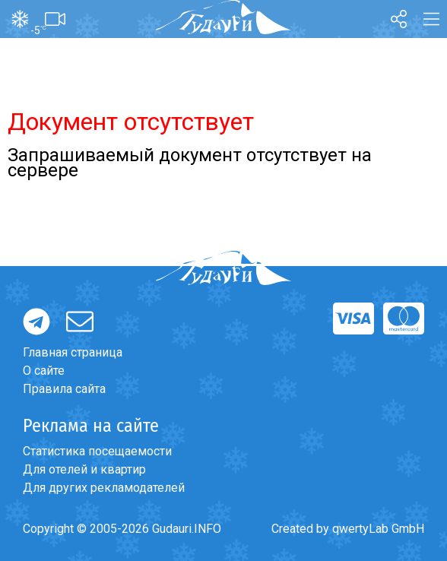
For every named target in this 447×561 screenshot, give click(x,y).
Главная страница (72, 352)
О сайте (44, 370)
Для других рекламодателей (104, 487)
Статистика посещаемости (97, 451)
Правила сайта (64, 389)
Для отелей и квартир (84, 469)
